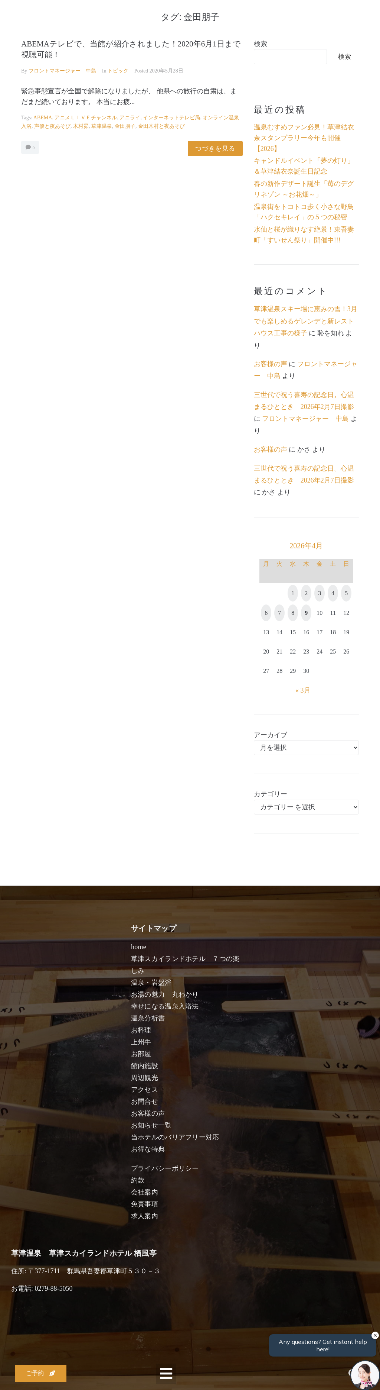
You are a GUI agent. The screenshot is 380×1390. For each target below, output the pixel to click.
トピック (118, 71)
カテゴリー (270, 794)
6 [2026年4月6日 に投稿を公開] (266, 613)
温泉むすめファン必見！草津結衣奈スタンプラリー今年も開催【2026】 (304, 137)
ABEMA (42, 117)
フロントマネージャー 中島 (62, 71)
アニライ (129, 117)
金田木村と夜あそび (161, 126)
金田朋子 (125, 126)
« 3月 (303, 690)
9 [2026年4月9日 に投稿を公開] (306, 613)
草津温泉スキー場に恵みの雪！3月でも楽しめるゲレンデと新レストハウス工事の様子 (305, 321)
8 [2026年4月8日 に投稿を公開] (292, 613)
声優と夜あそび (52, 126)
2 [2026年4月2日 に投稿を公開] (306, 593)
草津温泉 (101, 126)
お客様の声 (270, 364)
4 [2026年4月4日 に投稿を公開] (332, 593)
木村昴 (81, 126)
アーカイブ (270, 735)
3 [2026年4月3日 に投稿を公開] (319, 593)
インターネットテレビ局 (171, 117)
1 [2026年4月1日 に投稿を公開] (292, 593)
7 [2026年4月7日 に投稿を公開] (279, 613)
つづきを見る (215, 148)
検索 (260, 44)
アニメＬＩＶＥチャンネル (86, 117)
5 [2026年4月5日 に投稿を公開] (346, 593)
